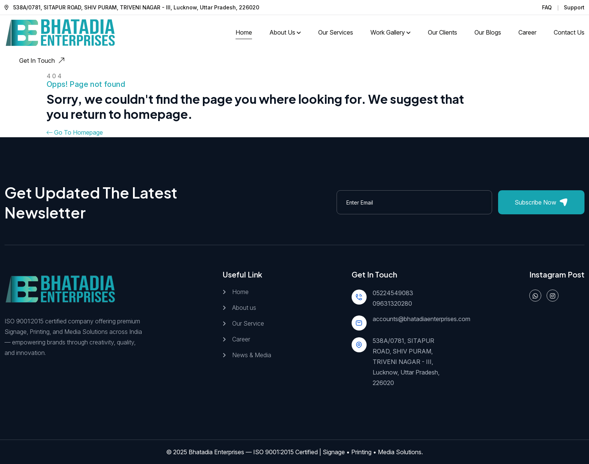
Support (574, 7)
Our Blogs (487, 32)
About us (244, 307)
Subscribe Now (541, 202)
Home (244, 32)
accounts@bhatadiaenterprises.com (421, 319)
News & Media (251, 355)
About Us (282, 32)
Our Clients (442, 32)
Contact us (569, 32)
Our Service (248, 323)
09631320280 (392, 303)
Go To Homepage (75, 132)
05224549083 (393, 293)
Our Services (335, 32)
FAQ (547, 7)
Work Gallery (387, 32)
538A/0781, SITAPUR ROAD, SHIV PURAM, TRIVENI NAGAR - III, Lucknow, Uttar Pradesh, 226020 (406, 362)
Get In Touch (43, 60)
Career (527, 32)
